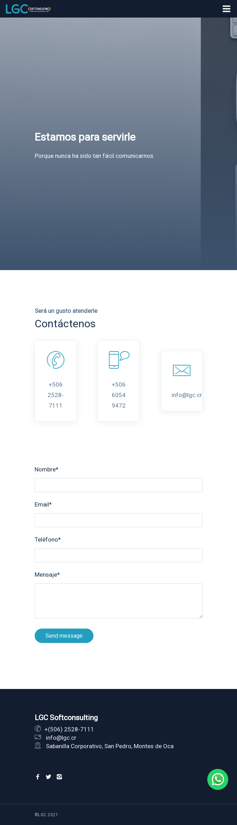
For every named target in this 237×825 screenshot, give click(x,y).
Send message (64, 635)
